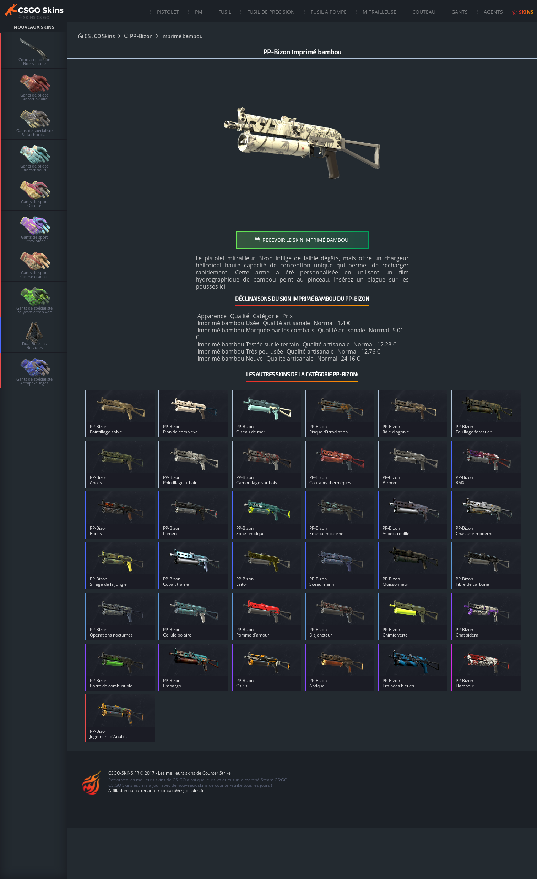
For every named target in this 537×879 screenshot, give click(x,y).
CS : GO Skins (96, 36)
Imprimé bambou (182, 36)
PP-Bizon (138, 36)
